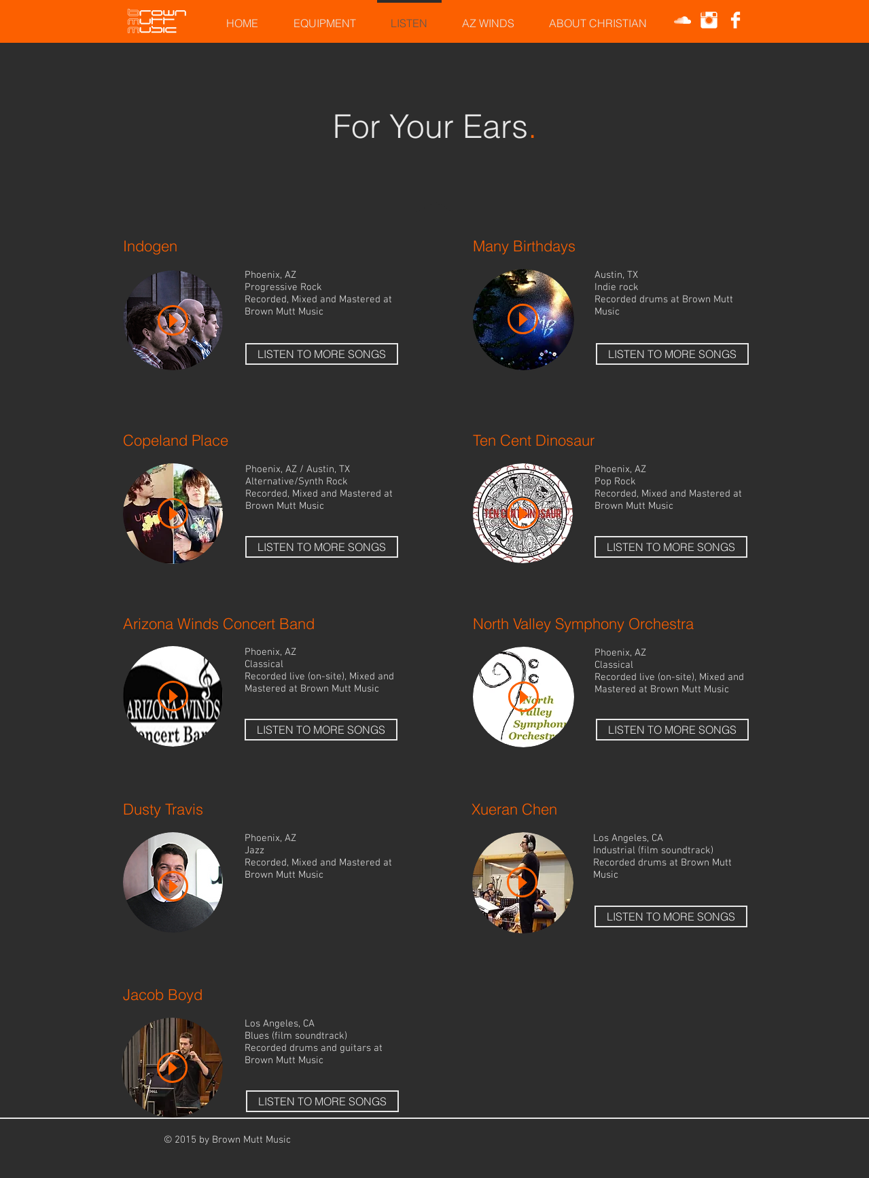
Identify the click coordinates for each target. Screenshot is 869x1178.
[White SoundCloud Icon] (682, 20)
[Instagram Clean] (708, 20)
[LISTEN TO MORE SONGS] (321, 354)
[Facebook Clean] (735, 20)
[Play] (173, 320)
